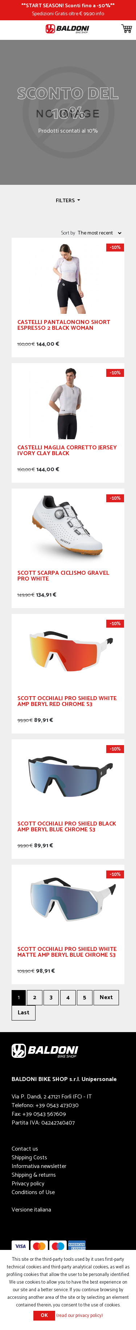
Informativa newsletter (39, 1166)
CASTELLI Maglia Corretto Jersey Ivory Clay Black (67, 451)
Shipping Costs (29, 1158)
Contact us (25, 1149)
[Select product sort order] (99, 233)
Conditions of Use (33, 1192)
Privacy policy (28, 1184)
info (100, 13)
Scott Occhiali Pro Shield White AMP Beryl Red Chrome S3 (67, 702)
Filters (66, 200)
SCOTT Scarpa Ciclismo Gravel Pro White (63, 577)
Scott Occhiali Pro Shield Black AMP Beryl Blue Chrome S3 (66, 828)
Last (23, 1013)
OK (44, 1316)
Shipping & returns (34, 1175)
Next (106, 997)
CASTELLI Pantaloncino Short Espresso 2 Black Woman (63, 326)
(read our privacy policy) (79, 1315)
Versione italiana (31, 1210)
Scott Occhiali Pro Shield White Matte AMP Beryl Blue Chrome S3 (67, 953)
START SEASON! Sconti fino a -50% (68, 5)
